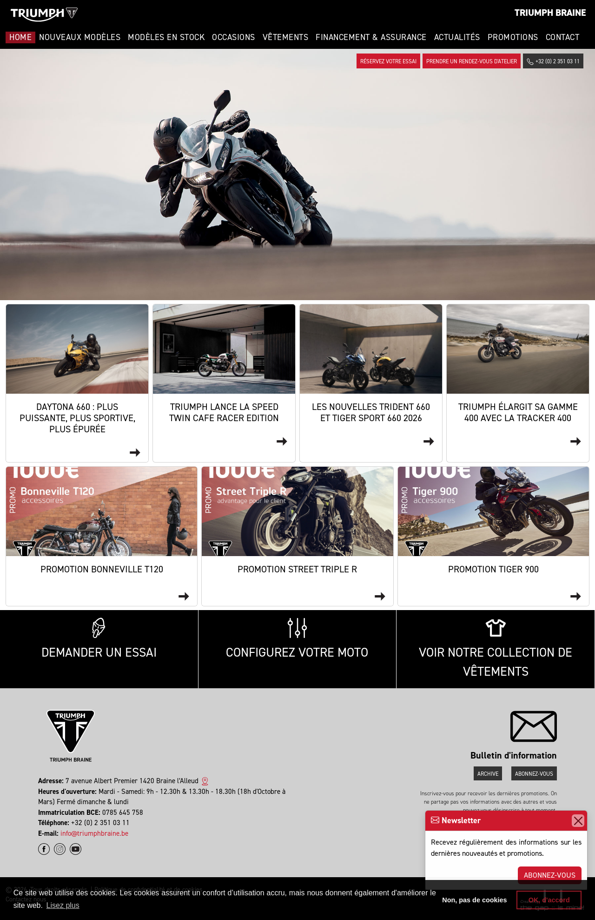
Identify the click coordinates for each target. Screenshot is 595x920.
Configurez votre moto (297, 639)
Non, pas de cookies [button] (474, 900)
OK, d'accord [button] (549, 900)
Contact (563, 37)
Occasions (233, 37)
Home (20, 37)
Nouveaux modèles (79, 37)
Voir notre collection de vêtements (495, 649)
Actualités (457, 37)
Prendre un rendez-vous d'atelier (471, 61)
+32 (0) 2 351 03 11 (553, 62)
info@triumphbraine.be (94, 833)
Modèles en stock (166, 37)
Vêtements (286, 37)
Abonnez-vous (549, 875)
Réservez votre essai (388, 61)
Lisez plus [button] (62, 905)
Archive (487, 774)
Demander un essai (99, 639)
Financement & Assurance (371, 37)
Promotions (513, 37)
